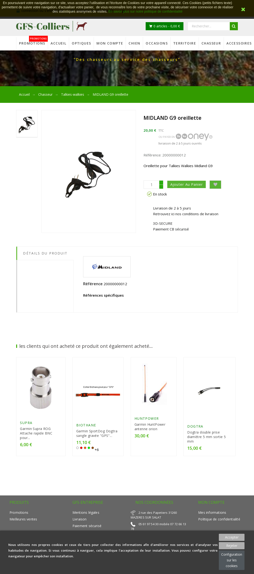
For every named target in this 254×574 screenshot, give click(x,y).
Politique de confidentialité (219, 521)
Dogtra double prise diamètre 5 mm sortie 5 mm (206, 438)
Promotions (19, 514)
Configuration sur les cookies (231, 560)
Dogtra (195, 428)
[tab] (44, 263)
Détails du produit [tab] (45, 253)
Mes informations (212, 514)
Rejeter (231, 545)
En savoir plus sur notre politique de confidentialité (145, 11)
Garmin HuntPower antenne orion (150, 428)
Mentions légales (85, 514)
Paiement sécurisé (86, 527)
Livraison (79, 521)
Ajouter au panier (189, 184)
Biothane (86, 427)
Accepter (232, 537)
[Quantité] (151, 184)
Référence (93, 283)
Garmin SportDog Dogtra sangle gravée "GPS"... (96, 435)
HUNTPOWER (146, 420)
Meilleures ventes (23, 521)
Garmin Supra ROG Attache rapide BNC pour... (36, 435)
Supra (26, 424)
